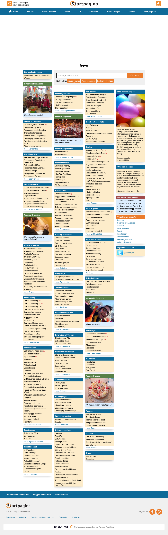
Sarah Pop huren (62, 304)
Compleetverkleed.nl (32, 312)
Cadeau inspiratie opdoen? (97, 162)
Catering (120, 220)
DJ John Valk (60, 327)
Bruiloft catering (30, 265)
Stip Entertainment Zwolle (66, 355)
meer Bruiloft (29, 292)
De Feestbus (29, 436)
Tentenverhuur (61, 212)
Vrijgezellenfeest (124, 242)
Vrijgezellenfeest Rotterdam (35, 204)
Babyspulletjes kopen (95, 167)
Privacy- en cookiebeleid (16, 517)
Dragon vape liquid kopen (65, 469)
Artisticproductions (93, 284)
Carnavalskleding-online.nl (35, 326)
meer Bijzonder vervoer (33, 441)
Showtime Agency (62, 166)
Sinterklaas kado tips (96, 339)
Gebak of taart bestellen (96, 425)
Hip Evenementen (62, 105)
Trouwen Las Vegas (32, 257)
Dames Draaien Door (95, 267)
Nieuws (30, 12)
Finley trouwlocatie (32, 268)
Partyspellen (60, 177)
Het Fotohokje (30, 453)
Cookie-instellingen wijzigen (42, 517)
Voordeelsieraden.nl (94, 175)
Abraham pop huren (32, 146)
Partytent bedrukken (63, 215)
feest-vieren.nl (30, 416)
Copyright (63, 517)
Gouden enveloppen (63, 400)
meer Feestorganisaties (65, 111)
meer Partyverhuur (63, 229)
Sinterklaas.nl (91, 345)
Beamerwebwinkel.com (96, 220)
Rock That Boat (92, 130)
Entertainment (123, 228)
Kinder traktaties (93, 192)
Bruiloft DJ (28, 262)
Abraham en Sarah (63, 299)
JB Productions (61, 388)
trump (77, 81)
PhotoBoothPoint (31, 458)
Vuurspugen (60, 180)
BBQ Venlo (59, 249)
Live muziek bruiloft (94, 231)
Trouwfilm (28, 289)
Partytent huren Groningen (66, 204)
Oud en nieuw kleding (33, 331)
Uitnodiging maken (63, 405)
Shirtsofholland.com (32, 315)
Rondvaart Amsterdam (95, 141)
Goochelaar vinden (63, 369)
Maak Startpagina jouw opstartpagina (18, 3)
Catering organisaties (126, 223)
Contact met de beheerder (128, 191)
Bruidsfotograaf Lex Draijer (35, 464)
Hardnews (90, 365)
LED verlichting (92, 223)
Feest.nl (58, 433)
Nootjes (58, 472)
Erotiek (132, 12)
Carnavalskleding (32, 301)
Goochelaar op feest (32, 127)
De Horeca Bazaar (33, 354)
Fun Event (90, 370)
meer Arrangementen (64, 157)
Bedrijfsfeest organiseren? (36, 157)
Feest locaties (123, 237)
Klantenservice (61, 494)
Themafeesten (61, 152)
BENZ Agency (61, 385)
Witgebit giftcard (93, 189)
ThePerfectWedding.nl (33, 248)
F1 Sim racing (61, 185)
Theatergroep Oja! (62, 338)
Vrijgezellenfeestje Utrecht (36, 190)
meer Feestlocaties (94, 116)
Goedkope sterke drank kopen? (99, 442)
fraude (70, 81)
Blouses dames (61, 466)
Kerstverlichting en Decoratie (99, 212)
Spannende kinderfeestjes (35, 130)
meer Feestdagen (93, 353)
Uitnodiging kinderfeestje (34, 138)
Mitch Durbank (61, 360)
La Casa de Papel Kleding (35, 328)
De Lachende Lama (63, 344)
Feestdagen (122, 234)
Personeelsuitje (30, 171)
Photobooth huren (31, 455)
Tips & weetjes (113, 12)
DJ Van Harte (91, 245)
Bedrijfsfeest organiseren (34, 173)
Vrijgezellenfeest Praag (33, 206)
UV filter (27, 471)
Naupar (89, 128)
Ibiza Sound (91, 226)
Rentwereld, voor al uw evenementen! (64, 200)
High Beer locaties (62, 171)
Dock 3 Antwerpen (93, 105)
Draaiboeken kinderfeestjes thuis (35, 142)
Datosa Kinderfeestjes (64, 102)
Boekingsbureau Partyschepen (99, 133)
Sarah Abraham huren (64, 296)
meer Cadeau (92, 203)
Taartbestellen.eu (93, 417)
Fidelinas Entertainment (65, 358)
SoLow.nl (28, 360)
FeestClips (90, 362)
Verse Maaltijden (88, 81)
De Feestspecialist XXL (33, 373)
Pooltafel (27, 371)
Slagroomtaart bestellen (96, 422)
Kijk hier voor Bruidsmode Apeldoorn (34, 283)
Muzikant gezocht (62, 316)
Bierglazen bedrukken (95, 439)
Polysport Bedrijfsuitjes (33, 165)
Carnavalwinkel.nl (93, 351)
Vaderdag (90, 348)
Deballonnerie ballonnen (65, 455)
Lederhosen (29, 339)
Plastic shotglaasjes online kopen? (35, 410)
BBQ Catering (61, 246)
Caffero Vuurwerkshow (64, 444)
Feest (119, 231)
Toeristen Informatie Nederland (68, 480)
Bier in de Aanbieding (95, 437)
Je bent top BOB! (31, 433)
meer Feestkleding (31, 342)
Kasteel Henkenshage (96, 94)
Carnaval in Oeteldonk (96, 334)
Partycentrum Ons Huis (64, 453)
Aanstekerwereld (31, 400)
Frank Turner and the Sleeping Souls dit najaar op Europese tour (131, 211)
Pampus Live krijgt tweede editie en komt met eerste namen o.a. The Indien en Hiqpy (131, 209)
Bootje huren (91, 139)
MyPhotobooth (30, 450)
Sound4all (90, 292)
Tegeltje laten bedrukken (96, 164)
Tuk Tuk (27, 439)
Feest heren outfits (32, 334)
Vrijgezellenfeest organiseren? (31, 194)
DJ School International (96, 242)
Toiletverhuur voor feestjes (66, 207)
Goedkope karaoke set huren (67, 321)
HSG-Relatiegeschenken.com (98, 181)
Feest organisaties (125, 239)
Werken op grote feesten (65, 419)
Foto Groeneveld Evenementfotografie (32, 467)
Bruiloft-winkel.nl (31, 271)
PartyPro (27, 398)
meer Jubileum (61, 307)
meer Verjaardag (31, 149)
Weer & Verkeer (49, 12)
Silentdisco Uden (62, 324)
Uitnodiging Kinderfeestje (65, 411)
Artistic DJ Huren (93, 264)
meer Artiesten (61, 391)
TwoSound (90, 290)
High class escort (62, 182)
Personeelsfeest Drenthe (34, 168)
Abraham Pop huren (63, 302)
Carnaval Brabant (93, 342)
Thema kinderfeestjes (33, 133)
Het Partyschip (92, 125)
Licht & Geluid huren (94, 217)
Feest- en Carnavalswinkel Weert (35, 391)
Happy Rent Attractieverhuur (67, 197)
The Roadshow (61, 108)
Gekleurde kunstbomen (97, 336)
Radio (67, 12)
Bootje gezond (92, 136)
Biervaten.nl (91, 445)
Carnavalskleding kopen (34, 323)
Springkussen (29, 368)
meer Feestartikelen (32, 425)
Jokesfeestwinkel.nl (32, 382)
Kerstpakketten (93, 156)
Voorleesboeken (93, 195)
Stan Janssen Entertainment (98, 281)
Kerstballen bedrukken (33, 406)
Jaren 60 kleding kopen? (34, 337)
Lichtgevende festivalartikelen (36, 379)
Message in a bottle (63, 402)
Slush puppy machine (33, 413)
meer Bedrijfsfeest (31, 179)
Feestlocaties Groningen (96, 97)
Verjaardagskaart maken (35, 124)
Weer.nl (27, 78)
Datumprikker (60, 439)
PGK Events (60, 383)
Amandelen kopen (62, 251)
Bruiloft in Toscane (31, 254)
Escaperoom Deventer (33, 176)
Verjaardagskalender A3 (96, 173)
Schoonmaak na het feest (65, 447)
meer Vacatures (61, 425)
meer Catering (61, 268)
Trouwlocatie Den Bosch (96, 100)
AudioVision (91, 228)
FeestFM (58, 436)
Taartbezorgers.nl (93, 414)
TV (79, 12)
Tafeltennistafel (30, 362)
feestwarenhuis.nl (31, 419)
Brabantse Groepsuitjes (66, 97)
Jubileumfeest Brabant (64, 293)
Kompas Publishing (106, 527)
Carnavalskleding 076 (33, 306)
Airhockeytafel (30, 365)
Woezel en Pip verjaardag (35, 136)
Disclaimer (76, 517)
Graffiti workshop (62, 464)
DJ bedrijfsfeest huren (95, 262)
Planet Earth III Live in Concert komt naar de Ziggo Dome (131, 203)
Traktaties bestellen (94, 184)
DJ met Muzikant (93, 248)
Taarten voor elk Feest (95, 420)
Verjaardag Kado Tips (96, 150)
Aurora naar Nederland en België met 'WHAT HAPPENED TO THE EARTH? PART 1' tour (131, 200)
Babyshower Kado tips (34, 351)
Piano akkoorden (62, 477)
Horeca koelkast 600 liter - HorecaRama (66, 484)
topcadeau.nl (30, 357)
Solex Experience (62, 168)
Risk (88, 200)
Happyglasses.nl (31, 317)
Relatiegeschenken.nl (95, 178)
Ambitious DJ (60, 318)
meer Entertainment (63, 329)
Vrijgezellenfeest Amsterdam (37, 187)
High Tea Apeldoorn (63, 174)
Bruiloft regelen (30, 260)
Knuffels (89, 186)
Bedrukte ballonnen (32, 403)
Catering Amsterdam (63, 243)
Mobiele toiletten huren (64, 210)
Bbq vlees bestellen (63, 254)
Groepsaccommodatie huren (67, 279)
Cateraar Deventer (63, 240)
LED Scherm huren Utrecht (97, 215)
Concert (120, 226)
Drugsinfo (90, 459)
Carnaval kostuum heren (34, 309)
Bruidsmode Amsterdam (34, 276)
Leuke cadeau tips (93, 170)
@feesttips (125, 252)
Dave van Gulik (61, 363)
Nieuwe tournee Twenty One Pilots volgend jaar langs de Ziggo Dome (131, 206)
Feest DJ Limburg (93, 253)
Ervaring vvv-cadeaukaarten (67, 475)
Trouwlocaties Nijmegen (34, 251)
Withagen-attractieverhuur (35, 395)
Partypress (90, 367)
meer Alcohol (91, 448)
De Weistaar (91, 114)
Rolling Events (61, 442)
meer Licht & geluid (94, 234)
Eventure (59, 422)
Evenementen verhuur (64, 218)
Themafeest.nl (61, 154)
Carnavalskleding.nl (33, 303)
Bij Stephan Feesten (63, 100)
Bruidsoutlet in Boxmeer (34, 279)
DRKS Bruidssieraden (33, 273)
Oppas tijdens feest (63, 450)
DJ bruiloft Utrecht (93, 259)
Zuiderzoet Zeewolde (95, 103)
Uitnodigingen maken (64, 408)
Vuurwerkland (61, 371)
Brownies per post (62, 262)
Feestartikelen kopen (33, 376)
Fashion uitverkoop (105, 81)
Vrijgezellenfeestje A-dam (34, 201)
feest (84, 66)
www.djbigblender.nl (94, 270)
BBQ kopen (60, 265)
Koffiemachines (61, 461)
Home (13, 11)
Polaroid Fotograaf (31, 461)
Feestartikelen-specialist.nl (35, 387)
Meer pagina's (152, 11)
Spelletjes (93, 12)
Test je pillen (91, 456)
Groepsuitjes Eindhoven (65, 276)
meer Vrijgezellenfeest (33, 209)
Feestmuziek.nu (92, 287)
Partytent (28, 422)
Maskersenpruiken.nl (32, 384)
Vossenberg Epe (93, 108)
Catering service (62, 238)
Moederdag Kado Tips (96, 153)
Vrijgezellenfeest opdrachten (36, 198)
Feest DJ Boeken (93, 251)
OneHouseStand (93, 111)
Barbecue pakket (62, 257)
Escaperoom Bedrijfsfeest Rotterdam (34, 161)
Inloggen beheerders (42, 494)
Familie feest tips (62, 458)
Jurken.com (29, 320)
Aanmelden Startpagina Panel (36, 75)
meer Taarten (91, 428)
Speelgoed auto (92, 198)
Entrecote (59, 260)
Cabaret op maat (62, 341)
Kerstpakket (92, 159)
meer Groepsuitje (62, 282)
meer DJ (89, 273)
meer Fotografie (30, 474)
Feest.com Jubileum (63, 291)
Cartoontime (60, 366)
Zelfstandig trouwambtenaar (35, 286)
